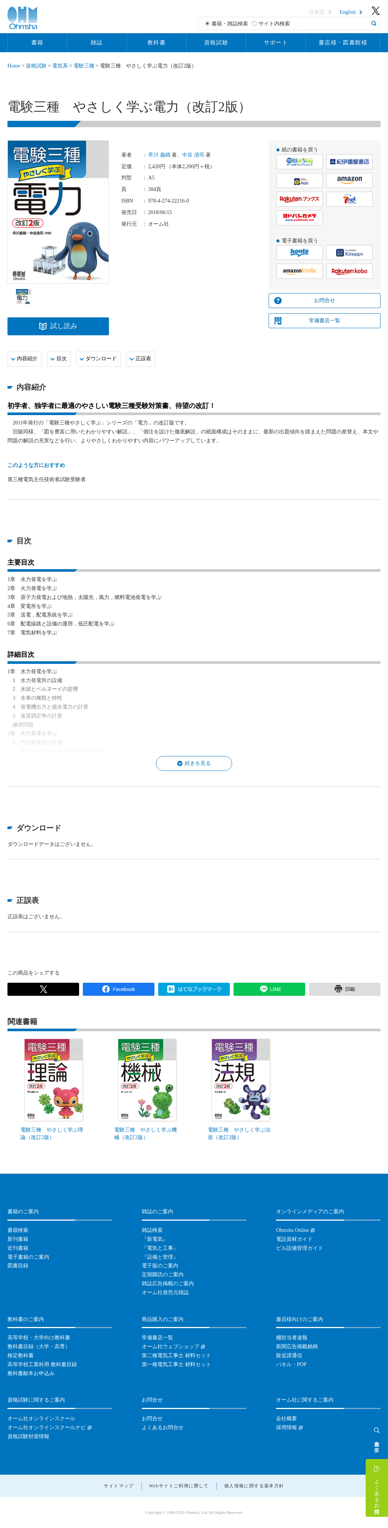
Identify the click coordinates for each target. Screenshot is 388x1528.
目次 (61, 358)
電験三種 (83, 66)
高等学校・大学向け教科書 (38, 1337)
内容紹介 (27, 358)
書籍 (37, 43)
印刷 (345, 989)
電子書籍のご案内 (28, 1257)
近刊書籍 (17, 1248)
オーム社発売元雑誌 (165, 1292)
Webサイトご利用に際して (179, 1485)
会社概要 (286, 1418)
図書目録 (17, 1265)
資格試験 (216, 43)
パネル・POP (291, 1364)
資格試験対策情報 (28, 1436)
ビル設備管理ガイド (299, 1248)
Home (13, 66)
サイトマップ (119, 1485)
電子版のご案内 (160, 1265)
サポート (276, 43)
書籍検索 (17, 1230)
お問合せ (324, 300)
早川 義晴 (159, 155)
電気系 (60, 66)
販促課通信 (289, 1355)
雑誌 (97, 43)
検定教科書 (20, 1355)
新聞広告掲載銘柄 (297, 1346)
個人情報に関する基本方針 (254, 1485)
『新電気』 (155, 1239)
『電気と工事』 (160, 1248)
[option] (23, 296)
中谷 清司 (193, 155)
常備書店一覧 (324, 320)
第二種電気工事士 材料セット (176, 1355)
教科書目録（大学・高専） (38, 1346)
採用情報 (286, 1427)
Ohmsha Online (292, 1230)
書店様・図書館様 (343, 43)
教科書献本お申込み (30, 1373)
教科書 (156, 43)
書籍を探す (377, 1444)
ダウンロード (101, 358)
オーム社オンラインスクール (41, 1418)
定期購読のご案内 (163, 1274)
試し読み (63, 326)
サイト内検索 (274, 23)
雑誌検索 (152, 1230)
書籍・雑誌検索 (230, 23)
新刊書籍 (17, 1239)
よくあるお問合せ (377, 1493)
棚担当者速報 (291, 1337)
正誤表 (143, 358)
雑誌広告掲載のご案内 (168, 1283)
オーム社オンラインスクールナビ (46, 1427)
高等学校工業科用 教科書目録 (42, 1364)
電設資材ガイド (294, 1239)
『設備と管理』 (160, 1257)
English (348, 12)
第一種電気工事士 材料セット (176, 1364)
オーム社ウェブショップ (170, 1346)
